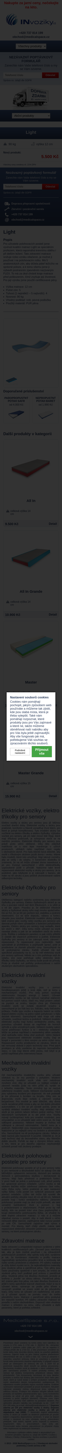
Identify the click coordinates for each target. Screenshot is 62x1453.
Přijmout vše (41, 751)
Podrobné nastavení (20, 751)
